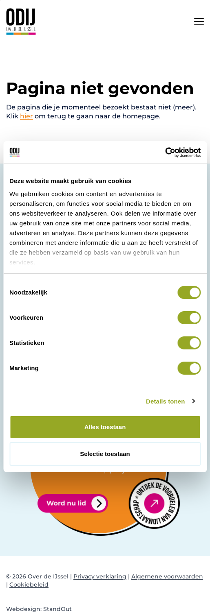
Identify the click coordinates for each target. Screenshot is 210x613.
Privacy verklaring (99, 576)
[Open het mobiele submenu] (199, 19)
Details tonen (165, 401)
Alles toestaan (105, 426)
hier (26, 116)
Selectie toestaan (105, 453)
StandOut (57, 609)
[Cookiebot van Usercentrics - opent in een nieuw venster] (165, 152)
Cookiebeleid (29, 584)
